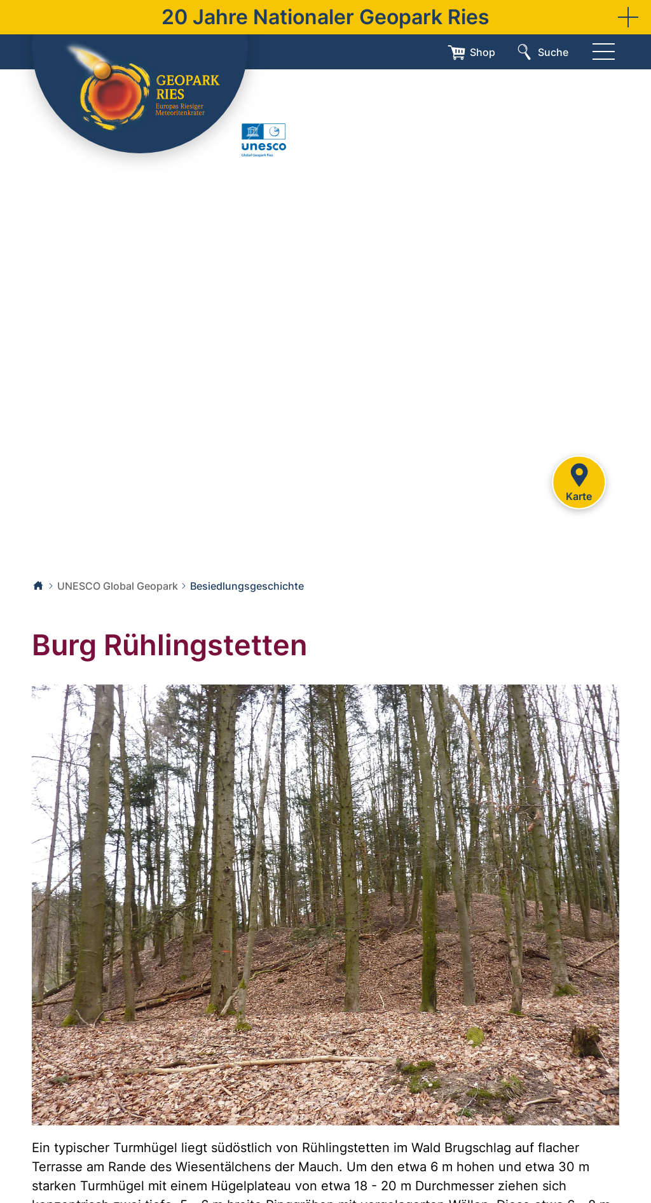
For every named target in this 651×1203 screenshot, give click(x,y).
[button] (628, 17)
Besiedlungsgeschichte (247, 586)
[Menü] (603, 52)
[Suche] (541, 52)
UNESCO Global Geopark (117, 586)
